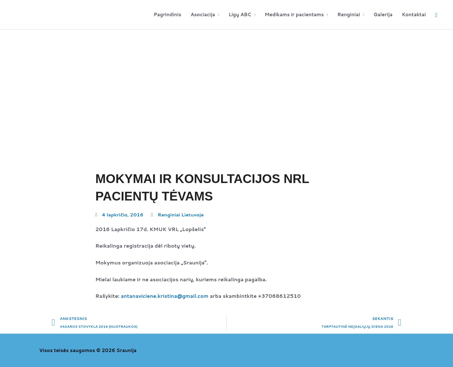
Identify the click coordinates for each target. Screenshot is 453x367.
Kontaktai (414, 14)
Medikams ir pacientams (294, 14)
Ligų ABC (240, 14)
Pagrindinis (167, 14)
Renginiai (348, 14)
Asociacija (202, 14)
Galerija (382, 14)
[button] (436, 15)
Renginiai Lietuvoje (181, 214)
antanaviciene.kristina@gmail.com (165, 295)
